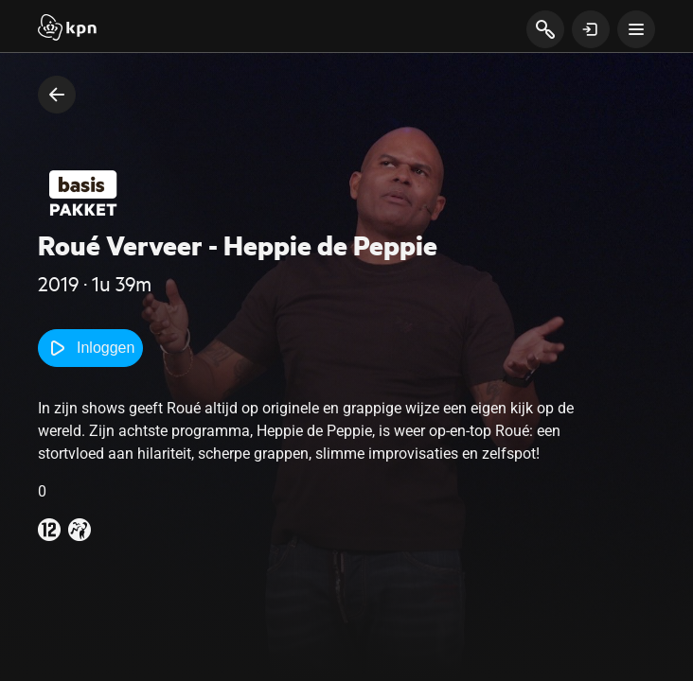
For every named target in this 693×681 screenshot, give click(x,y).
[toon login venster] (591, 29)
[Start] (67, 29)
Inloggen (90, 348)
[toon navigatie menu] (636, 29)
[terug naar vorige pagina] (57, 95)
